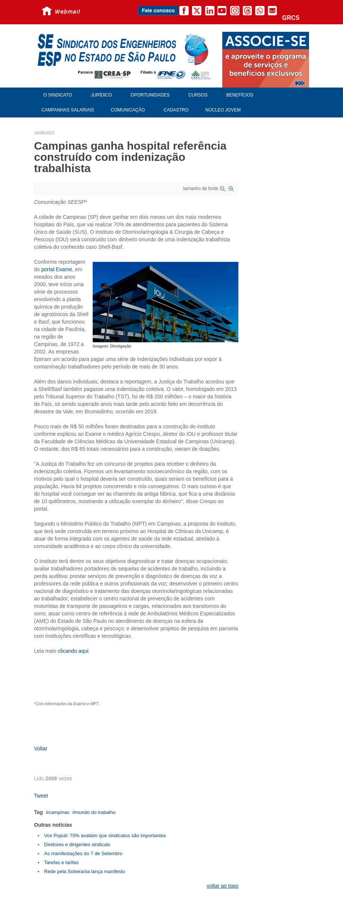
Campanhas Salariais (67, 110)
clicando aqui (72, 651)
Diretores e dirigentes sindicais (77, 844)
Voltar (40, 749)
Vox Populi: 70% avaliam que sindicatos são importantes (105, 835)
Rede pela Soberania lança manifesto (84, 871)
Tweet (41, 796)
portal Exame (56, 269)
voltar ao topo (222, 886)
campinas (59, 812)
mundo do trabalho (95, 812)
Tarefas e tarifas (61, 862)
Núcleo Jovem (223, 110)
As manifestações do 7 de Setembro (83, 853)
